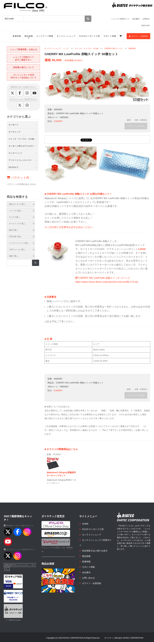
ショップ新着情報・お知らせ (23, 49)
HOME (85, 524)
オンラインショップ (66, 36)
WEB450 (132, 48)
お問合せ (146, 19)
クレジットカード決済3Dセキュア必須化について (23, 76)
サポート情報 (109, 36)
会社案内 (136, 19)
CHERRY (58, 121)
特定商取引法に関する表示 (94, 551)
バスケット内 (18, 177)
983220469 (13, 600)
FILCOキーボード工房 (89, 36)
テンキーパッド (15, 153)
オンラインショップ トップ (56, 48)
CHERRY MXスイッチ (113, 48)
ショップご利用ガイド (120, 19)
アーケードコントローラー (20, 160)
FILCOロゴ (13, 167)
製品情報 (29, 36)
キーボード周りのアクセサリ (21, 146)
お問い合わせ (88, 578)
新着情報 (17, 36)
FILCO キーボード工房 (93, 529)
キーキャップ (14, 132)
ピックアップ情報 (44, 36)
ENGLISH (145, 25)
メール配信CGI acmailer (13, 620)
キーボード (13, 125)
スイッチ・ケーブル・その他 (86, 48)
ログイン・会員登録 (138, 36)
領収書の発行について (23, 67)
